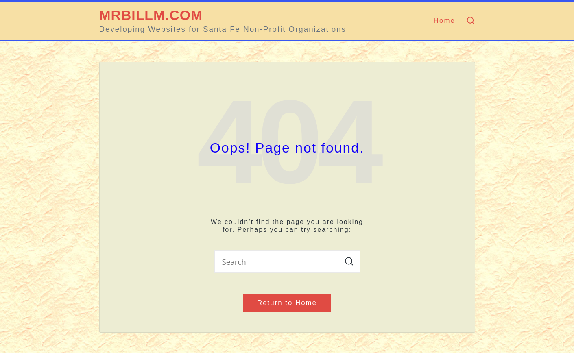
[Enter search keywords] (287, 261)
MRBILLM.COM (151, 15)
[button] (349, 261)
